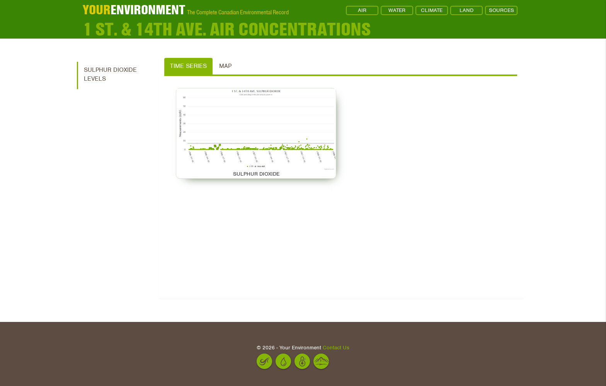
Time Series (188, 66)
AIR (362, 10)
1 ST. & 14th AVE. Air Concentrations (227, 29)
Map (225, 66)
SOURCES (501, 10)
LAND (466, 10)
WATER (396, 10)
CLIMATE (432, 10)
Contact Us (336, 347)
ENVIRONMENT (134, 9)
